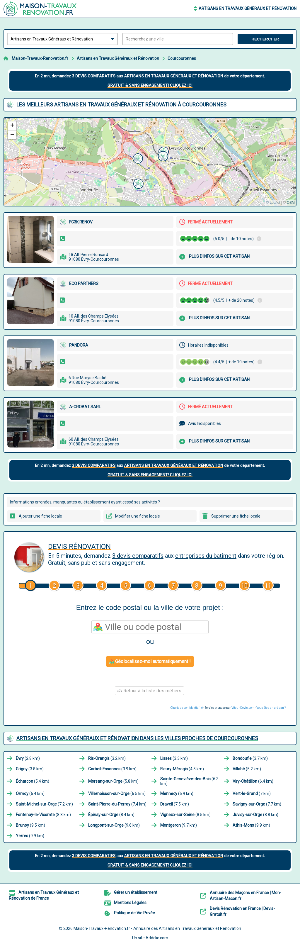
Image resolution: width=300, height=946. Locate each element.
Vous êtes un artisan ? (271, 707)
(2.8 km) (28, 758)
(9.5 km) (30, 825)
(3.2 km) (107, 758)
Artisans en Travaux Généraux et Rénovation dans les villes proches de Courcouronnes (137, 738)
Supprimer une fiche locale (235, 516)
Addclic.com (157, 937)
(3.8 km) (30, 769)
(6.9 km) (176, 793)
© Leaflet (273, 203)
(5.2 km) (247, 769)
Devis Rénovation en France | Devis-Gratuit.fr (242, 911)
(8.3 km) (43, 814)
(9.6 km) (114, 825)
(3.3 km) (174, 758)
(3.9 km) (112, 769)
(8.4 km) (111, 814)
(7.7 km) (257, 804)
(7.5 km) (174, 804)
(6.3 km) (189, 781)
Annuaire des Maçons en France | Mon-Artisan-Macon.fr (245, 895)
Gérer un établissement (135, 892)
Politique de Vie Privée (134, 913)
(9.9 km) (251, 825)
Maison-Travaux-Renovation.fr (40, 58)
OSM (291, 203)
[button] (137, 183)
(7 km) (252, 793)
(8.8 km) (255, 814)
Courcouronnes (182, 58)
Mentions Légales (130, 902)
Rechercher (265, 39)
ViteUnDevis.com (242, 707)
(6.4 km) (253, 781)
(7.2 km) (44, 804)
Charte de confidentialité (186, 707)
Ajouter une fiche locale (40, 516)
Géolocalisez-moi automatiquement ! (150, 661)
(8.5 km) (185, 814)
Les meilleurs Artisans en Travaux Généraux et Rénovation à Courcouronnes (121, 104)
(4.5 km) (182, 769)
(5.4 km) (32, 781)
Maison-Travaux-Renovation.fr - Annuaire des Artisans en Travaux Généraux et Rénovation (157, 928)
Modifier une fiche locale (137, 516)
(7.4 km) (117, 804)
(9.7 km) (178, 825)
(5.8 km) (113, 781)
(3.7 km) (250, 758)
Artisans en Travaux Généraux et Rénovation (247, 8)
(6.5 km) (117, 793)
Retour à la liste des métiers (149, 691)
